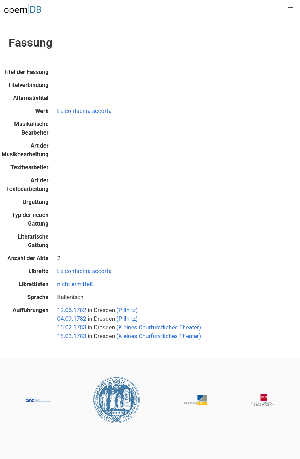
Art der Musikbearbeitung (24, 150)
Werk (42, 111)
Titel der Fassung (26, 72)
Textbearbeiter (29, 167)
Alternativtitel (30, 98)
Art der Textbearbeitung (27, 184)
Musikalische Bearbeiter (31, 128)
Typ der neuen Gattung (30, 219)
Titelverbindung (28, 85)
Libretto (38, 271)
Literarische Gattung (33, 241)
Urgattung (35, 201)
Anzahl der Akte (27, 258)
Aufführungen (31, 310)
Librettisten (34, 284)
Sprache (37, 297)
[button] (290, 9)
